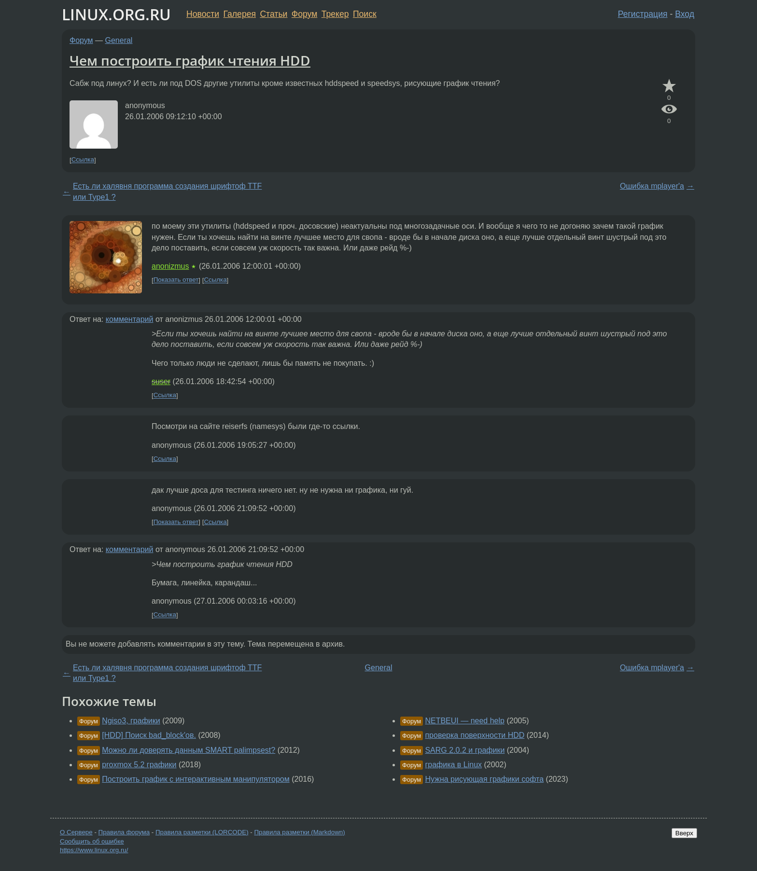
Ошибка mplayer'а (652, 186)
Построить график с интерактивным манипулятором (195, 779)
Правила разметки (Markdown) (299, 832)
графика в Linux (453, 764)
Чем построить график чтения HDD (190, 60)
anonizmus (170, 266)
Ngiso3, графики (131, 721)
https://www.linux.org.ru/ (94, 850)
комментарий (130, 319)
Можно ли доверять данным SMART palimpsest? (188, 750)
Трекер (335, 14)
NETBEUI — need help (465, 721)
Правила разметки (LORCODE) (202, 832)
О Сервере (76, 832)
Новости (202, 14)
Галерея (240, 14)
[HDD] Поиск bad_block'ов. (149, 735)
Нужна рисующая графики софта (484, 779)
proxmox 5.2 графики (139, 764)
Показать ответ (176, 280)
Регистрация (643, 14)
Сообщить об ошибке (92, 841)
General (119, 40)
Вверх (684, 833)
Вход (684, 14)
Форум (304, 14)
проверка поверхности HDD (474, 735)
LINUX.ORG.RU (116, 14)
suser (161, 381)
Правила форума (124, 832)
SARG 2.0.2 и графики (465, 750)
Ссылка (82, 160)
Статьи (273, 14)
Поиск (365, 14)
